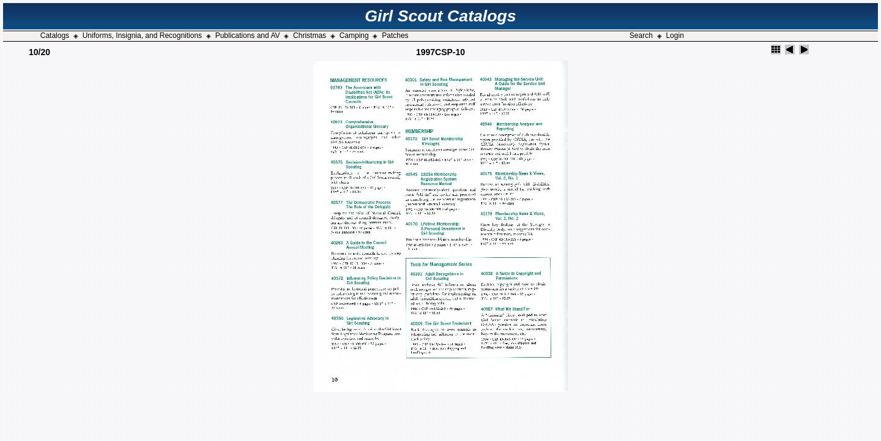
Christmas (309, 35)
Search (641, 35)
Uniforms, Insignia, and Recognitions (142, 35)
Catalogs (54, 35)
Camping (354, 35)
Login (674, 35)
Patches (395, 35)
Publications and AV (247, 35)
